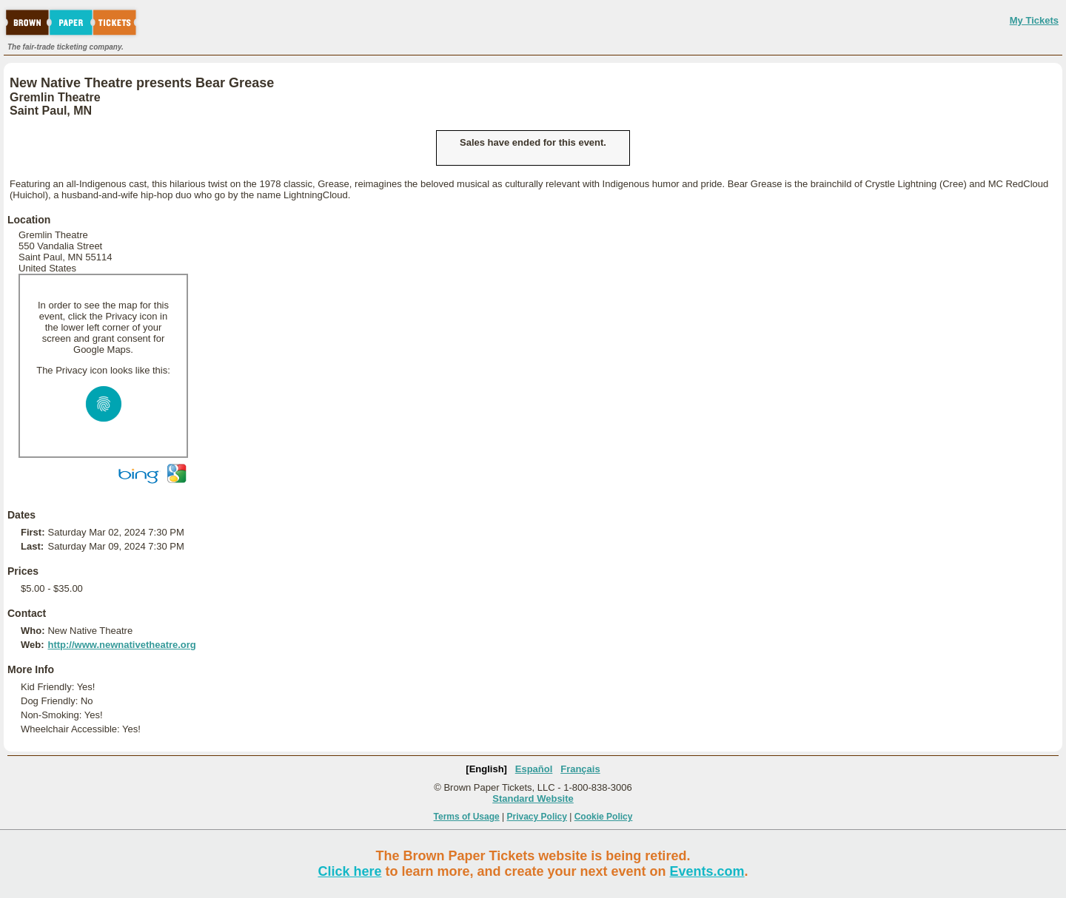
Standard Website (533, 798)
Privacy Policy (537, 816)
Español (534, 768)
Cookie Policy (603, 816)
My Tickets (1034, 20)
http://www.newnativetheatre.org (121, 644)
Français (580, 768)
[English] (486, 768)
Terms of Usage (467, 816)
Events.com (707, 871)
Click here (349, 871)
